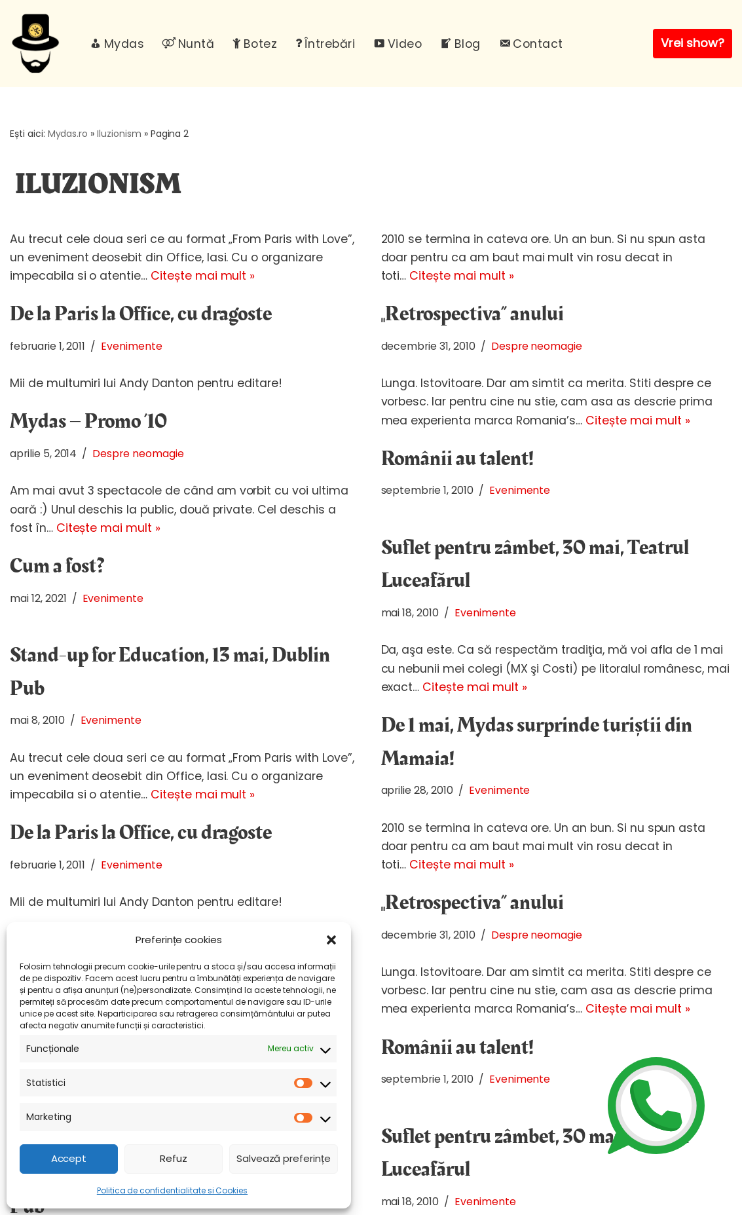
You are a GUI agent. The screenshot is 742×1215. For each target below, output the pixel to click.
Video (397, 44)
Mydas (117, 44)
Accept (69, 1158)
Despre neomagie (536, 346)
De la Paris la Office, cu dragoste (141, 314)
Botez (254, 44)
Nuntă (188, 44)
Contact (531, 44)
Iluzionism (119, 133)
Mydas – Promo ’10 (88, 421)
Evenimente (131, 346)
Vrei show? (692, 43)
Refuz (173, 1158)
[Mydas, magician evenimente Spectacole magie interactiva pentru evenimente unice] (38, 43)
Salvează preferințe (283, 1158)
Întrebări (325, 44)
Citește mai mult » (203, 276)
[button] (331, 939)
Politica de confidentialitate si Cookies (172, 1190)
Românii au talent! (457, 458)
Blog (460, 44)
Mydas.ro (68, 133)
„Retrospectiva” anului (472, 314)
